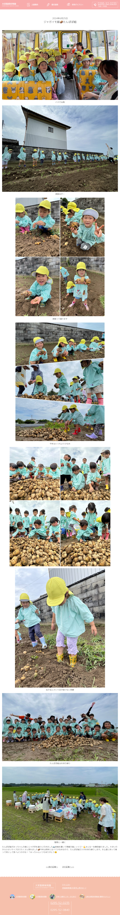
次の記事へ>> (68, 867)
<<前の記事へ (52, 867)
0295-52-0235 (60, 903)
